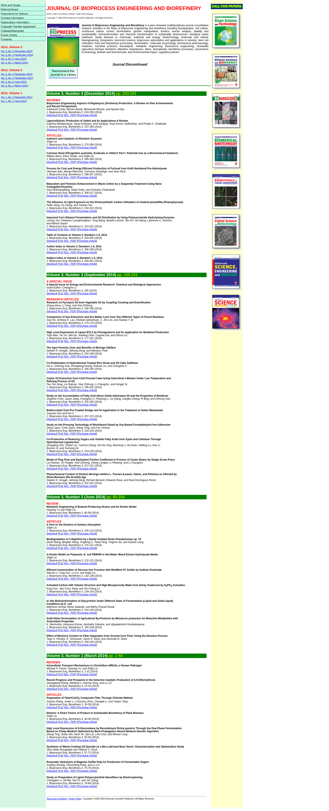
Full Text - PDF (67, 115)
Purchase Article (87, 115)
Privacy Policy (75, 799)
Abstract (52, 115)
